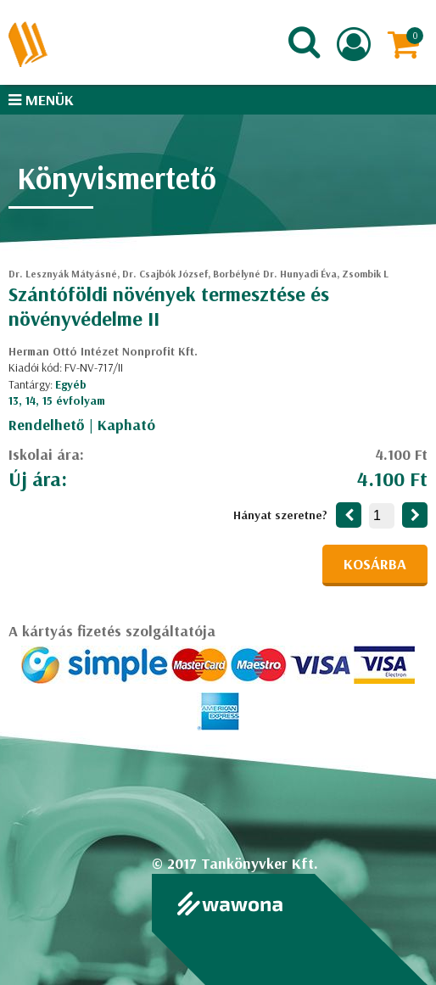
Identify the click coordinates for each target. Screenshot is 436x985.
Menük (41, 99)
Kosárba (375, 564)
